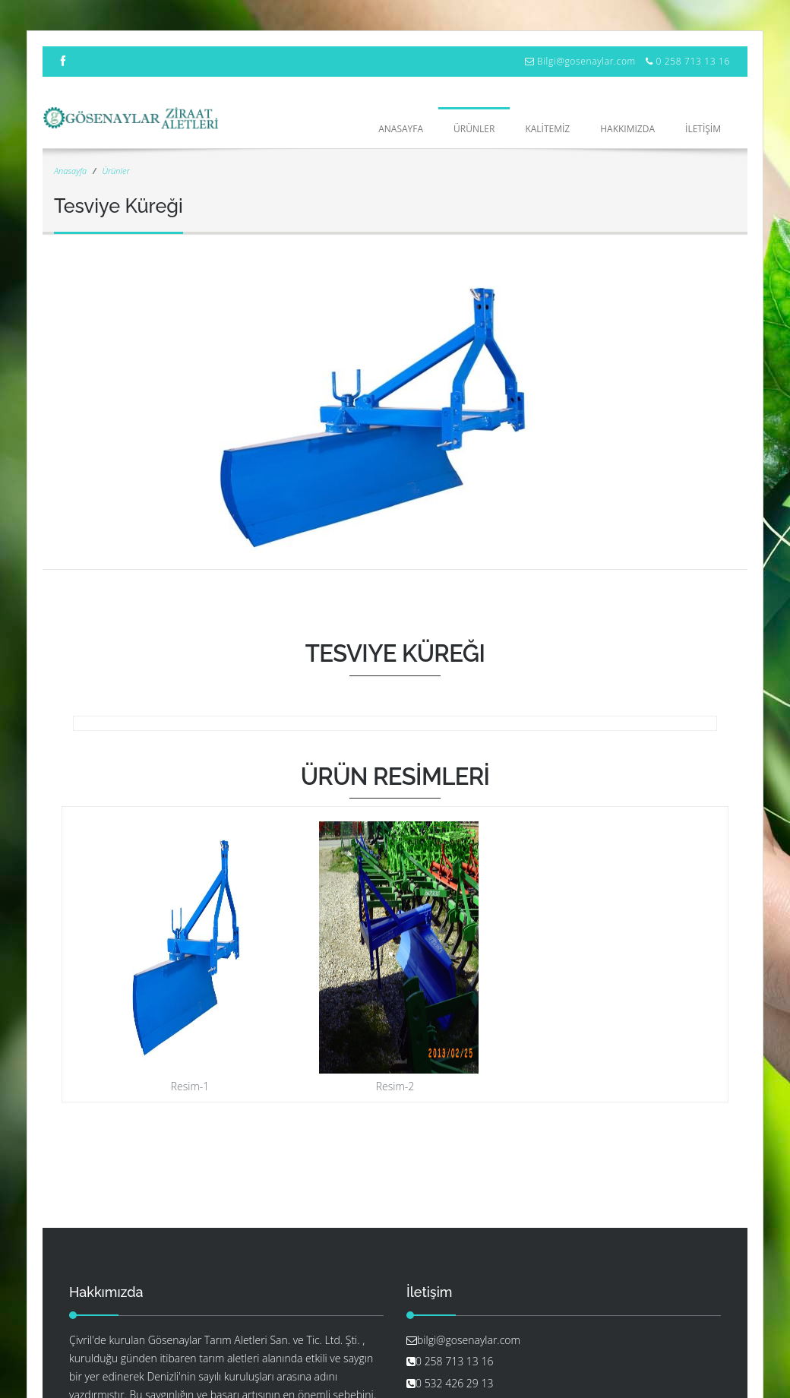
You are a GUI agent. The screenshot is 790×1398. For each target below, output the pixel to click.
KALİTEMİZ (547, 128)
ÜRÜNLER (474, 128)
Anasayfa (400, 128)
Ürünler (115, 170)
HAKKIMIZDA (627, 128)
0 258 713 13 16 (693, 61)
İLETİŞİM (703, 128)
